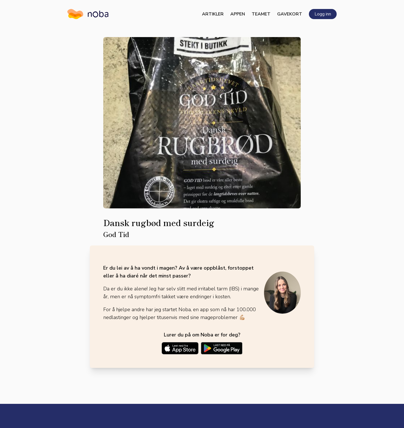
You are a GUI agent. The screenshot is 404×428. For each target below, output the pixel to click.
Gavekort (289, 14)
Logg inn (323, 14)
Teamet (261, 14)
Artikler (213, 14)
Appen (237, 14)
